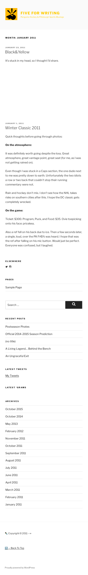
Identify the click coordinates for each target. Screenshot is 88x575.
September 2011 (15, 453)
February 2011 (14, 497)
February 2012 (14, 431)
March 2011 (12, 489)
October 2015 (14, 409)
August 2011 (13, 460)
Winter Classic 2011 (22, 127)
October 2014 (14, 416)
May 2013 (11, 423)
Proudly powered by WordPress (20, 567)
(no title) (10, 341)
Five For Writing (40, 13)
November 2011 (15, 438)
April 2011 (11, 482)
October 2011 (13, 445)
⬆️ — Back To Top (14, 548)
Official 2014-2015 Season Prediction (28, 334)
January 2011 (13, 504)
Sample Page (13, 287)
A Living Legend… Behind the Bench (28, 348)
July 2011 (11, 467)
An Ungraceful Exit (17, 356)
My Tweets (12, 375)
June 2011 (11, 475)
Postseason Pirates (17, 326)
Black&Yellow (17, 52)
